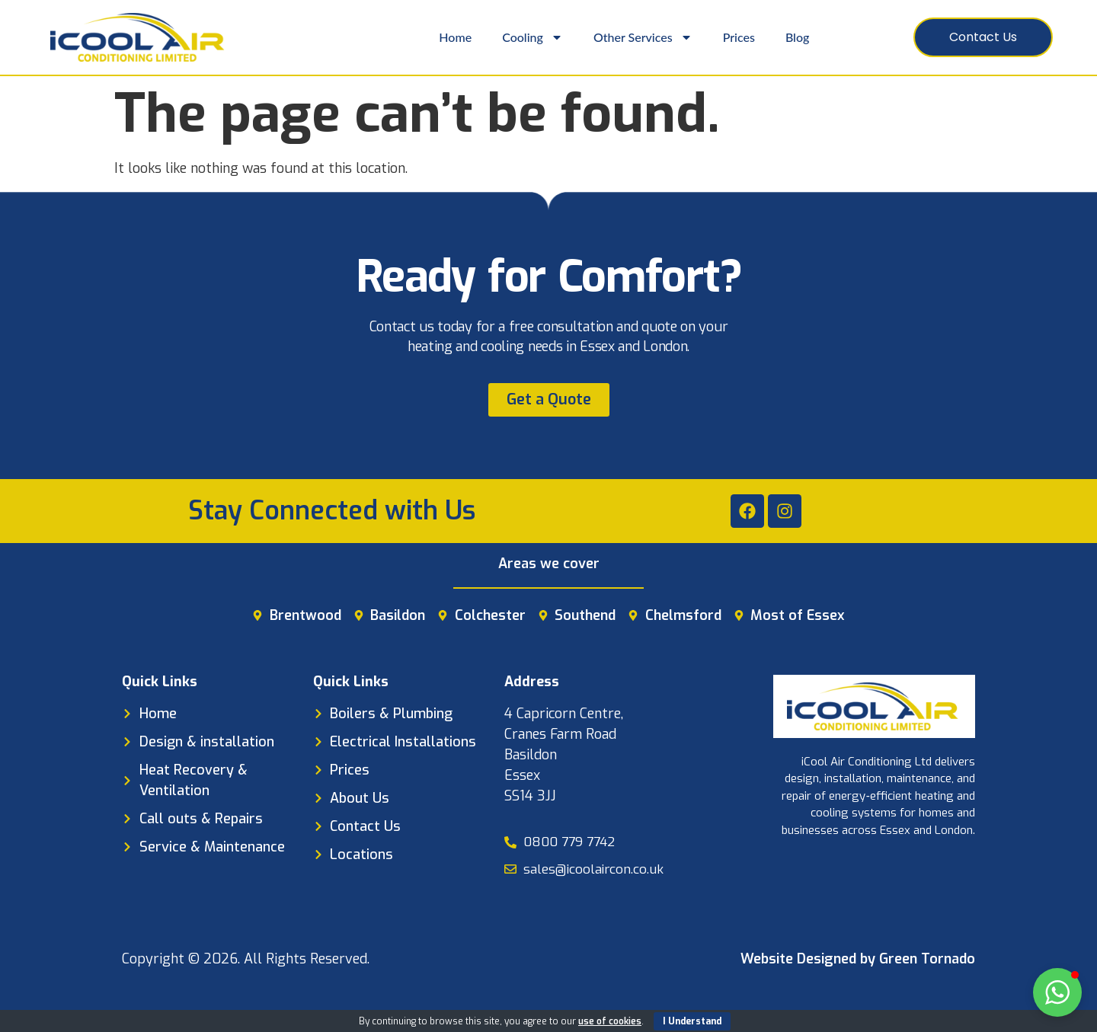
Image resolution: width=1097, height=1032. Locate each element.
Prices (739, 37)
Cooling (532, 37)
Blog (797, 37)
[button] (1057, 992)
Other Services (642, 37)
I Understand (692, 1021)
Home (455, 37)
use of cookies (609, 1021)
